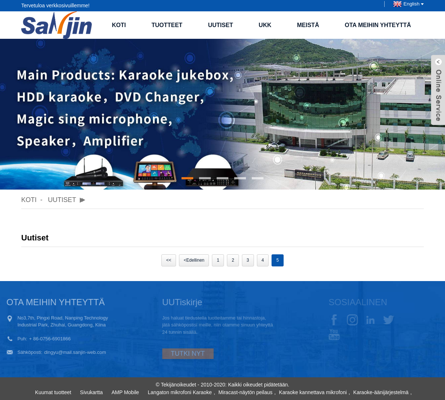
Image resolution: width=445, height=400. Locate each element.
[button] (187, 178)
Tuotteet (167, 25)
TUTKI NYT (175, 353)
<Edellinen (194, 260)
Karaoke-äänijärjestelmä (380, 392)
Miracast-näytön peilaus (245, 392)
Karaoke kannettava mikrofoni (313, 392)
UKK (265, 25)
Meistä (308, 25)
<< (168, 260)
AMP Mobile (125, 392)
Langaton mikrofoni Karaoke (180, 392)
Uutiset (220, 25)
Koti (119, 25)
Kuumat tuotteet (53, 392)
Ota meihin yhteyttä (378, 25)
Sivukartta (91, 392)
